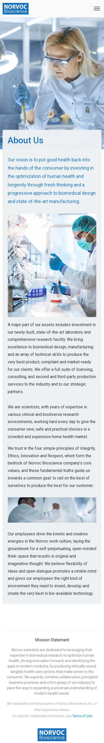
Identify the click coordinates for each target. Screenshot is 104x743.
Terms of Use (82, 716)
